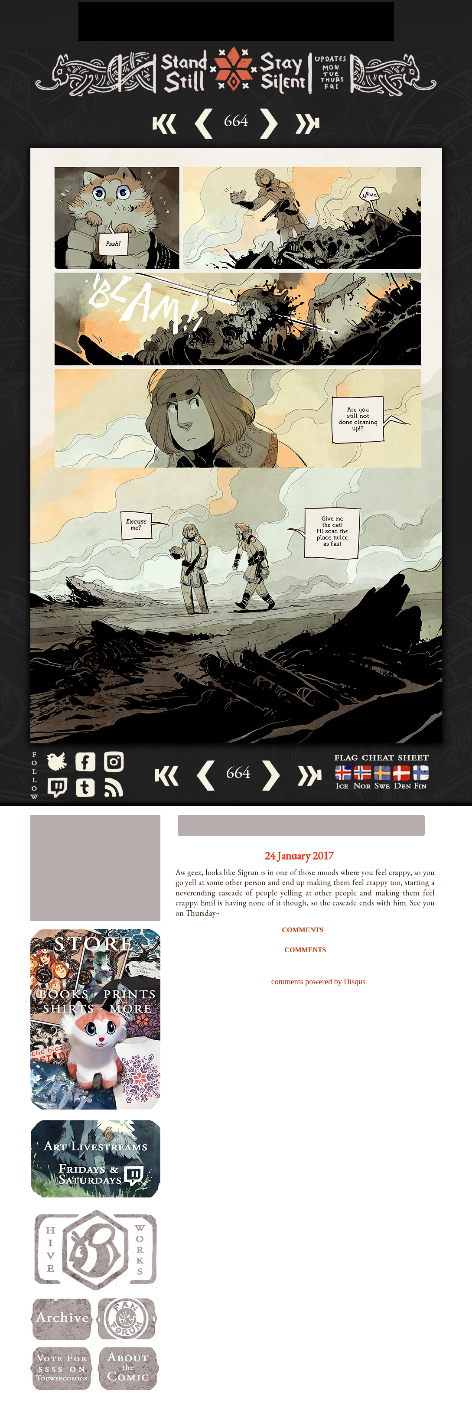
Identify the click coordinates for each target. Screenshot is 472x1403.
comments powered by (318, 981)
